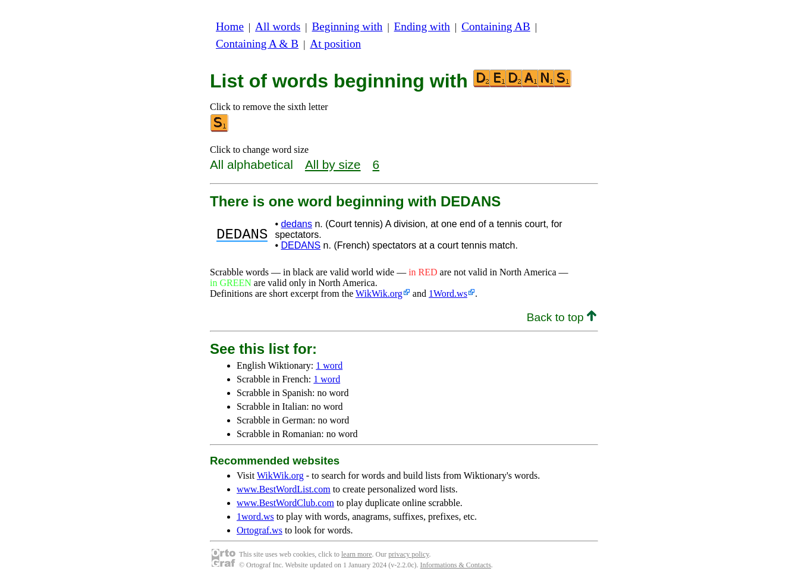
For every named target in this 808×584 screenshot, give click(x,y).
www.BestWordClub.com (285, 503)
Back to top (561, 317)
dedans (296, 224)
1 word (329, 365)
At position (335, 43)
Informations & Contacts (455, 565)
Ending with (422, 26)
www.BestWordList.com (284, 489)
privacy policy (408, 554)
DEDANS (300, 245)
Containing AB (495, 26)
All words (277, 26)
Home (230, 26)
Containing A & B (257, 43)
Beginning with (347, 26)
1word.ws (255, 516)
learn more (356, 554)
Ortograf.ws (259, 530)
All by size (333, 164)
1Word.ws (448, 293)
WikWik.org (379, 293)
